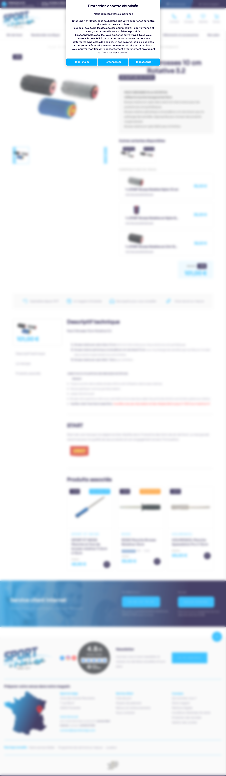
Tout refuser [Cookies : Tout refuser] (82, 61)
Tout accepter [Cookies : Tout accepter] (144, 61)
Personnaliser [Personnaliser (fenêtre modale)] (113, 61)
